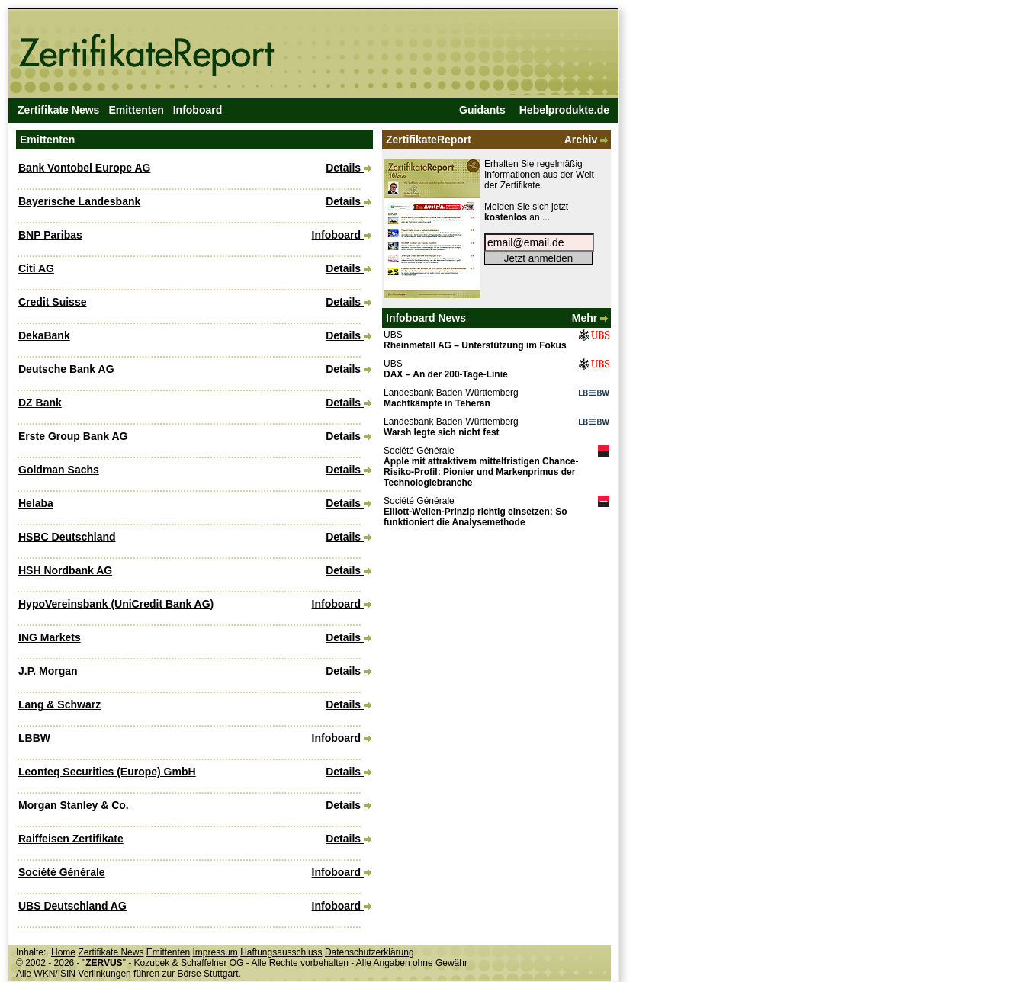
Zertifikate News (58, 110)
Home (63, 952)
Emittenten (135, 110)
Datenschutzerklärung (369, 952)
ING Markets (49, 637)
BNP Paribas (50, 235)
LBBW (34, 738)
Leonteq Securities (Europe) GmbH (107, 771)
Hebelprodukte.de (564, 110)
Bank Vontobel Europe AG (84, 168)
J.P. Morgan (48, 671)
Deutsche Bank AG (66, 369)
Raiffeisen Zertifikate (71, 839)
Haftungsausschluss (281, 952)
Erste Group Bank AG (72, 436)
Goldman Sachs (58, 470)
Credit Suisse (52, 302)
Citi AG (36, 268)
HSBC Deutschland (67, 537)
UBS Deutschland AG (72, 906)
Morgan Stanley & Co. (73, 805)
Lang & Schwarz (59, 704)
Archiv (587, 139)
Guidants (482, 110)
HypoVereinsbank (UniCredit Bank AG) (116, 604)
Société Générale (61, 872)
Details (348, 168)
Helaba (35, 503)
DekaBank (44, 335)
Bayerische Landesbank (79, 201)
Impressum (214, 952)
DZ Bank (40, 402)
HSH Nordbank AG (65, 570)
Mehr (591, 318)
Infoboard (198, 110)
